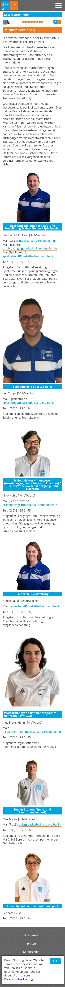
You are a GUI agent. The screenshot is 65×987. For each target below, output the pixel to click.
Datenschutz (31, 952)
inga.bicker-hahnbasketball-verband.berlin (32, 732)
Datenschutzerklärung (18, 979)
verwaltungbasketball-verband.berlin (35, 606)
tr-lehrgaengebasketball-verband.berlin (30, 248)
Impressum (31, 943)
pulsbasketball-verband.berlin (40, 824)
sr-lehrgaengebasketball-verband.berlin (30, 505)
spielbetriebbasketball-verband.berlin (29, 256)
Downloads (31, 935)
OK (55, 961)
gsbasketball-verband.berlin (35, 241)
